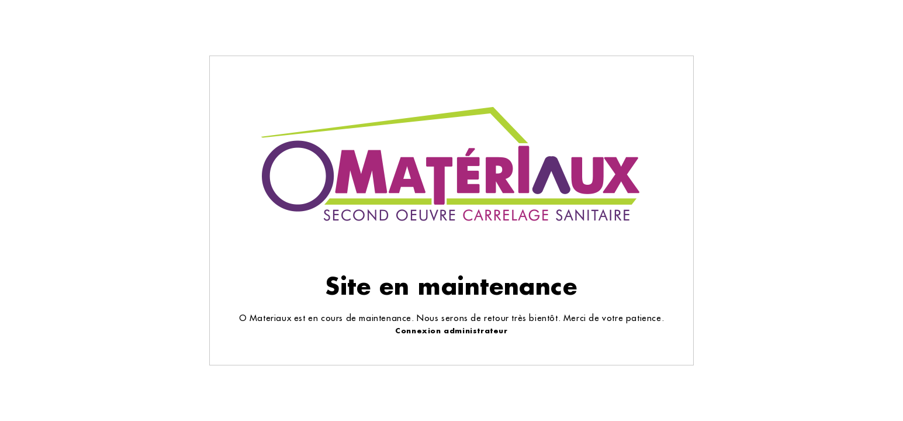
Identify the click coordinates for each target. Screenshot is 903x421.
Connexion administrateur (451, 331)
